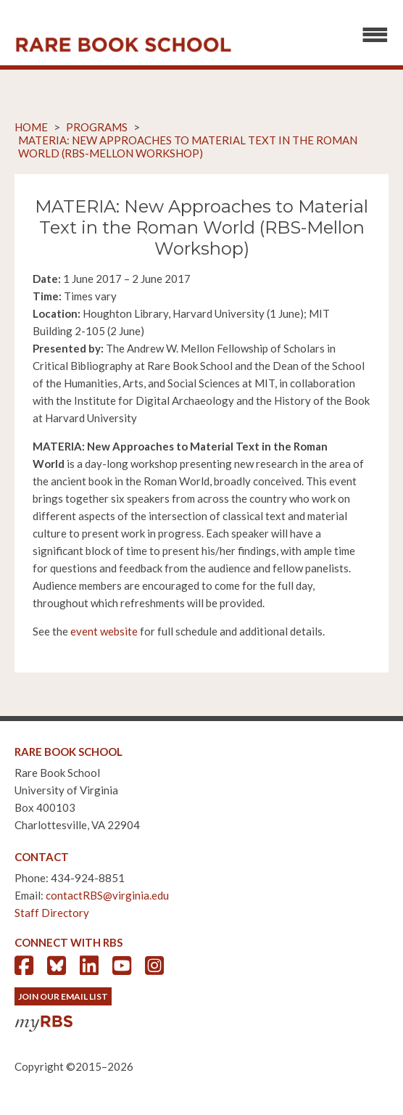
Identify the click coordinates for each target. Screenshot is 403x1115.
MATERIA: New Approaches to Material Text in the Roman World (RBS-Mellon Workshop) (187, 146)
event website (104, 631)
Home (31, 126)
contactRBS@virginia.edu (107, 895)
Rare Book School (123, 45)
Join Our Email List (63, 996)
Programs (97, 126)
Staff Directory (51, 912)
